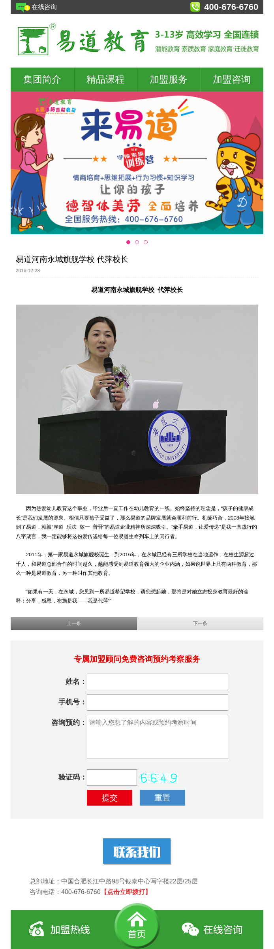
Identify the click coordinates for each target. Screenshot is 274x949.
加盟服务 (169, 79)
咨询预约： (69, 723)
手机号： (72, 702)
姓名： (76, 681)
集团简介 (42, 79)
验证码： (72, 777)
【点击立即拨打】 (126, 892)
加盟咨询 (232, 79)
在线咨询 (44, 7)
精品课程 (105, 79)
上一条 (74, 623)
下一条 (200, 623)
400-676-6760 (231, 7)
